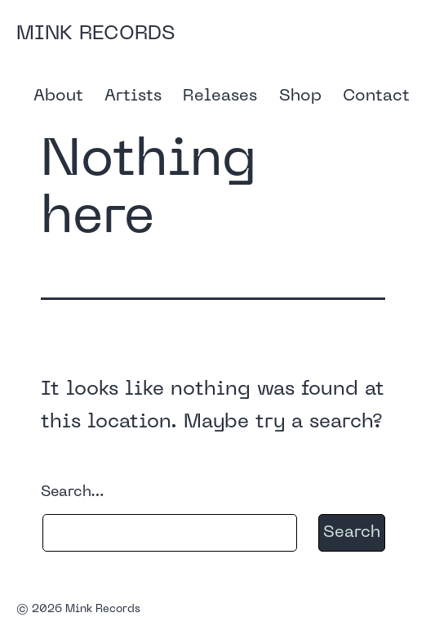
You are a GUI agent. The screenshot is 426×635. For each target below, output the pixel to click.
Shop (300, 96)
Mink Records (95, 34)
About (58, 96)
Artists (133, 96)
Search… (72, 492)
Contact (376, 96)
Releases (220, 96)
